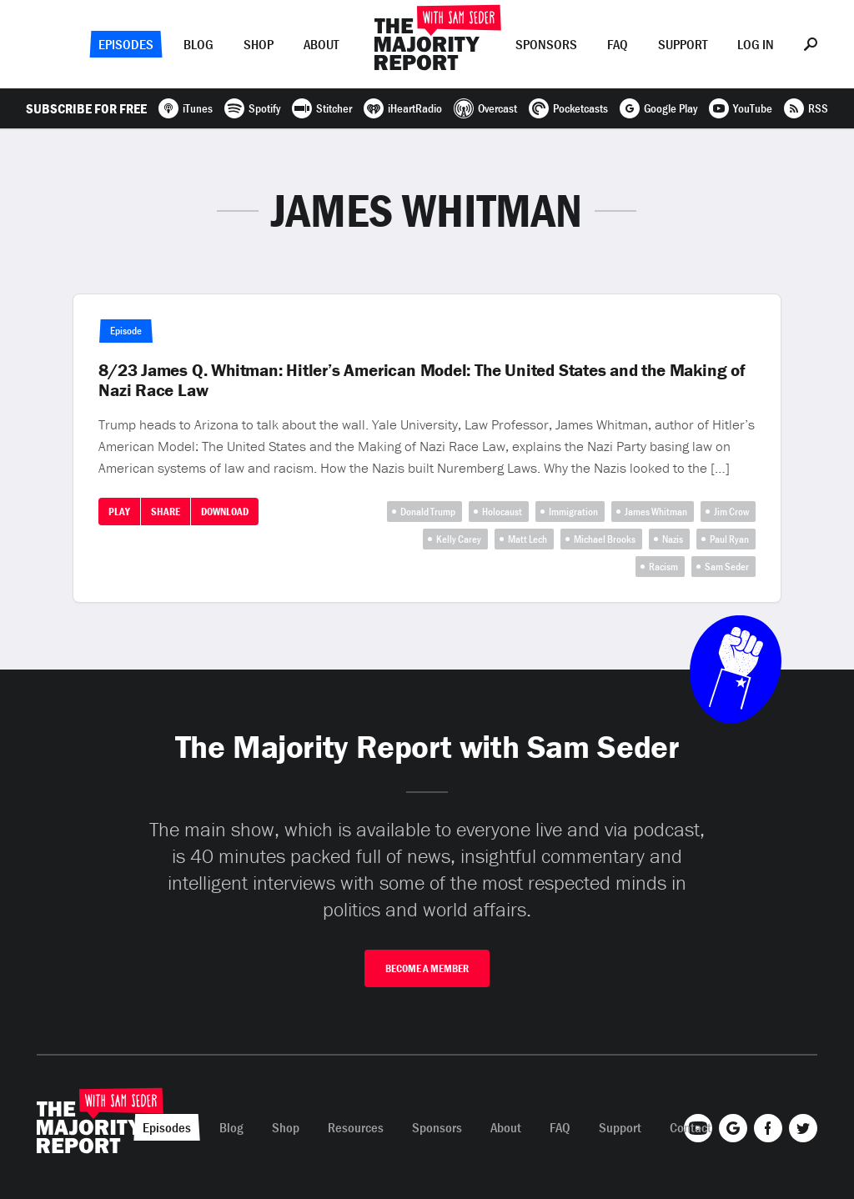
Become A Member (427, 968)
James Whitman (656, 511)
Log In (755, 44)
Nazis (672, 539)
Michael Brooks (604, 539)
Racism (663, 566)
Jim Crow (731, 511)
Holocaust (502, 511)
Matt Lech (527, 539)
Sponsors (546, 44)
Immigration (573, 511)
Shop (259, 44)
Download (225, 511)
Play (119, 511)
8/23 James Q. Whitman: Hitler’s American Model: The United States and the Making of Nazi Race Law (422, 380)
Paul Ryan (729, 539)
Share (165, 511)
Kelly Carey (458, 539)
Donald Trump (427, 511)
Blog (198, 44)
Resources (356, 1127)
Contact (690, 1127)
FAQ (617, 44)
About (321, 44)
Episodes (125, 44)
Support (682, 44)
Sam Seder (727, 566)
